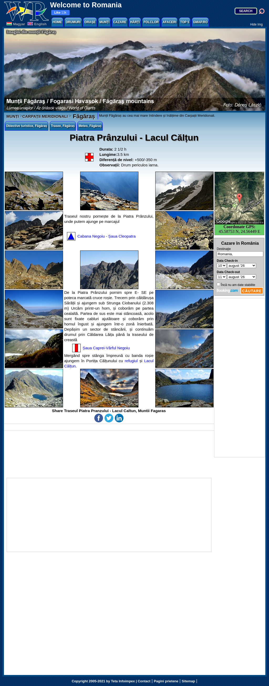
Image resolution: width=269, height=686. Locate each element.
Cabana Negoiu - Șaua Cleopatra (106, 236)
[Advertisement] (239, 378)
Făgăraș (83, 116)
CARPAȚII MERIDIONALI (45, 116)
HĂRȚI (135, 22)
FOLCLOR (151, 22)
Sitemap (188, 681)
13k (60, 12)
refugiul (131, 361)
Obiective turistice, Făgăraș (26, 126)
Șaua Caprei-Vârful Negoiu (106, 348)
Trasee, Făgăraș (63, 126)
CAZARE (119, 22)
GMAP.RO (200, 22)
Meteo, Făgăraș (90, 126)
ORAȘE (90, 22)
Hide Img (256, 24)
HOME (57, 22)
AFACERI (170, 22)
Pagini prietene (166, 681)
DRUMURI (73, 22)
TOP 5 (184, 22)
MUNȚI (104, 22)
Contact (144, 681)
